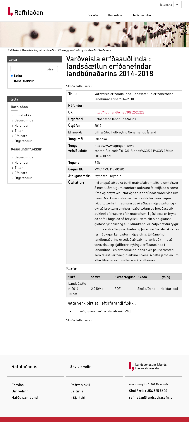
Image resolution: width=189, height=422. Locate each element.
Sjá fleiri (79, 397)
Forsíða (92, 15)
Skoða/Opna (146, 288)
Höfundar (22, 125)
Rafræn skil (80, 384)
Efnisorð (21, 135)
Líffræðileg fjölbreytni (110, 132)
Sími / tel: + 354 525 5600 (148, 391)
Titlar (19, 130)
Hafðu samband (143, 15)
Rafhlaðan (28, 12)
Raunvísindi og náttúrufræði (38, 50)
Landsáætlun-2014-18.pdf (77, 288)
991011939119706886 (109, 169)
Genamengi (136, 132)
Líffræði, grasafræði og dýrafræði (76, 50)
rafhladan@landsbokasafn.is (150, 397)
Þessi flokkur (23, 81)
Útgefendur (23, 141)
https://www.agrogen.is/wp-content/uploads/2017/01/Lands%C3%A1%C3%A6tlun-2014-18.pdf (134, 150)
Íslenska (166, 4)
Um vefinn (115, 15)
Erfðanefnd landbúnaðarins (115, 119)
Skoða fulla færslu (79, 86)
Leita (17, 76)
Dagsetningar (25, 120)
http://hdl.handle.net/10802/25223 (119, 112)
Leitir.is (76, 391)
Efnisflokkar (24, 115)
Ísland (151, 132)
